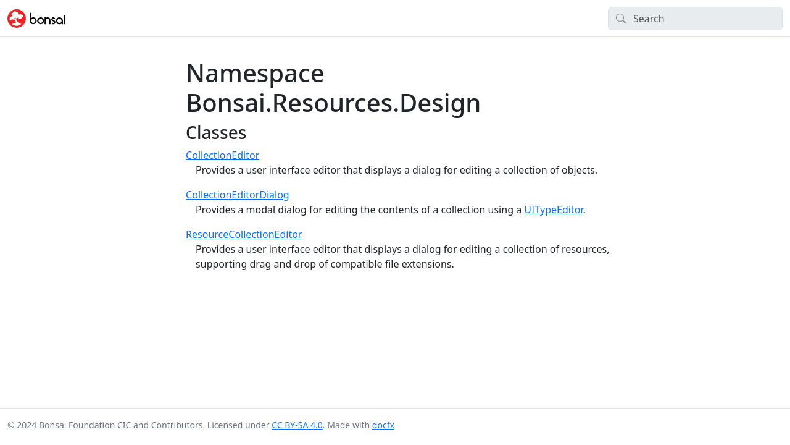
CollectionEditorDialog (237, 194)
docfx (383, 425)
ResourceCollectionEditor (244, 234)
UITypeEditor (553, 209)
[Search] (695, 18)
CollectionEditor (222, 155)
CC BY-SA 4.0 (297, 425)
